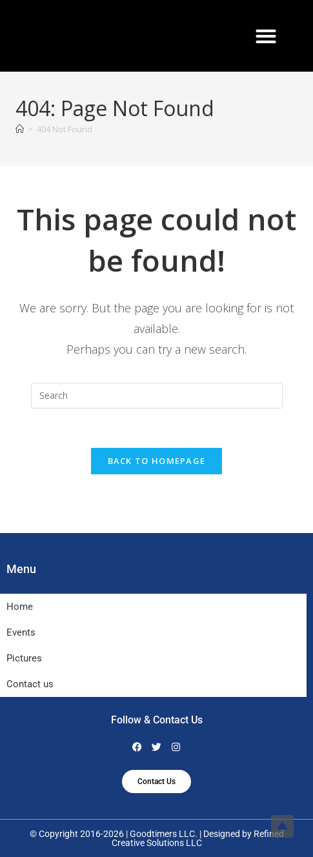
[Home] (19, 129)
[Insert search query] (157, 395)
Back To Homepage (157, 461)
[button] (266, 35)
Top (282, 826)
